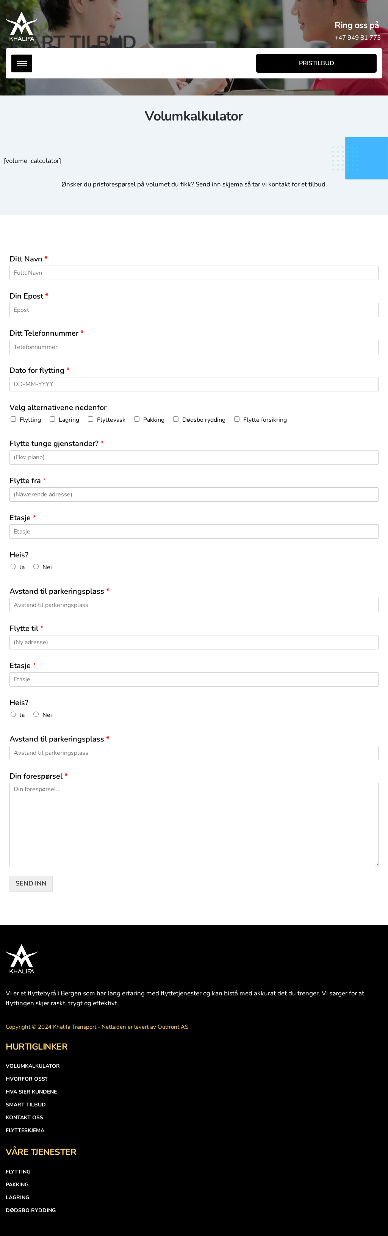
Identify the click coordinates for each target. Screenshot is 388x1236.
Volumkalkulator (33, 1066)
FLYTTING (18, 1171)
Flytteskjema (25, 1130)
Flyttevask (111, 420)
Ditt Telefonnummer (46, 333)
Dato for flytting (39, 370)
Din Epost (28, 296)
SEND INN (31, 883)
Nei (47, 567)
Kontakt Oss (24, 1117)
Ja (22, 567)
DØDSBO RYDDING (31, 1210)
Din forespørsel (38, 776)
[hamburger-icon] (21, 63)
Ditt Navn (28, 259)
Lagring (69, 420)
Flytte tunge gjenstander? (56, 444)
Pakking (153, 420)
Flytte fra (27, 481)
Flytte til (26, 629)
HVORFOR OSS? (26, 1079)
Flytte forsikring (265, 420)
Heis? (18, 555)
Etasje (22, 518)
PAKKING (17, 1184)
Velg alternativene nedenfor (57, 408)
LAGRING (17, 1197)
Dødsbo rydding (203, 420)
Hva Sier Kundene (31, 1091)
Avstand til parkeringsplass (59, 591)
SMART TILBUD (26, 1104)
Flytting (30, 420)
